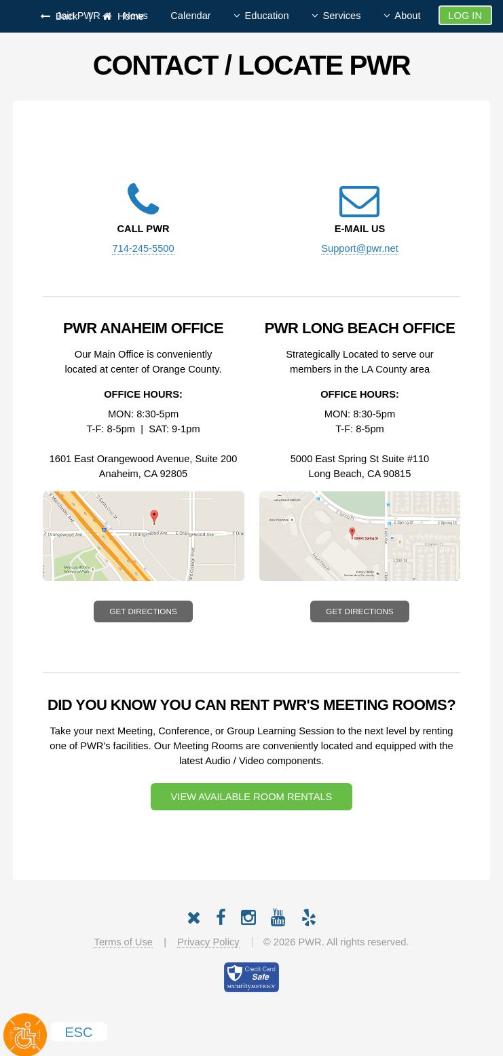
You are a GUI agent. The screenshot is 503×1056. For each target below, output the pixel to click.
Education (266, 15)
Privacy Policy (208, 942)
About (407, 15)
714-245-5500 (143, 248)
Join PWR (78, 15)
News (135, 15)
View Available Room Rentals (252, 796)
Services (341, 15)
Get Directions (142, 611)
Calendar (190, 15)
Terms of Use (123, 942)
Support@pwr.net (359, 248)
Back (64, 16)
